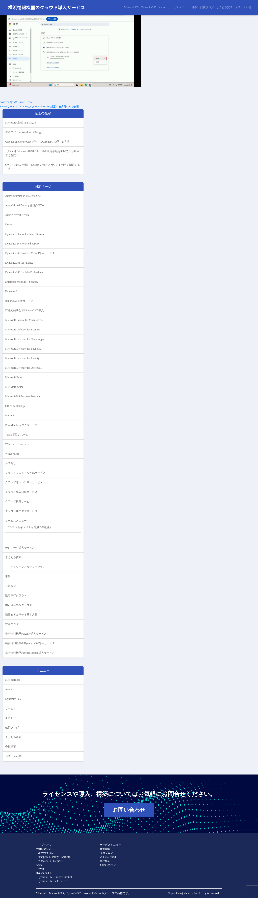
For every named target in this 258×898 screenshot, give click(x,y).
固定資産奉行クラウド (18, 605)
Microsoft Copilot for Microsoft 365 (24, 320)
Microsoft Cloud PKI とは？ (21, 122)
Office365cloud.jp (15, 406)
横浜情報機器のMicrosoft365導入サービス (30, 652)
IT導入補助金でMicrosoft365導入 (24, 310)
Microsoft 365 (12, 679)
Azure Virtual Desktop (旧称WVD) (24, 205)
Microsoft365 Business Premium (23, 396)
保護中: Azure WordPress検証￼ (23, 132)
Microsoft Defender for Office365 (23, 367)
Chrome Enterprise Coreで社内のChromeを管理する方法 (37, 141)
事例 (195, 7)
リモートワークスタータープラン (25, 566)
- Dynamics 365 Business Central (54, 877)
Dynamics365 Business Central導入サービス (30, 253)
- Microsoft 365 (44, 852)
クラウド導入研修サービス (21, 491)
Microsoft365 (131, 7)
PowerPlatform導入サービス (21, 425)
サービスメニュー (179, 7)
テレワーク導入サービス (20, 547)
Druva (8, 224)
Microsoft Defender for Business (22, 329)
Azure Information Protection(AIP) (24, 195)
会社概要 (10, 585)
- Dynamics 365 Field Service (52, 881)
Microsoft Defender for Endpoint (23, 348)
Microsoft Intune (14, 386)
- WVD (40, 869)
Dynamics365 (148, 7)
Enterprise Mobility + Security (21, 281)
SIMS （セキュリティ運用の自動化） (30, 527)
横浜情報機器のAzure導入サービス (26, 633)
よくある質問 (224, 7)
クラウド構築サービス (18, 501)
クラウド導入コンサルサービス (24, 482)
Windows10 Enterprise (17, 444)
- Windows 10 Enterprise (49, 860)
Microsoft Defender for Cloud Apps (24, 339)
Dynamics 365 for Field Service (22, 243)
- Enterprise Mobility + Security (53, 856)
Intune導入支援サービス (19, 300)
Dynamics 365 (13, 698)
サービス (10, 708)
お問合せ (10, 463)
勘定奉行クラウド (16, 595)
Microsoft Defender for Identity (22, 358)
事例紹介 (10, 718)
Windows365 (12, 453)
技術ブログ (207, 7)
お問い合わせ (243, 7)
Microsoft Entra (13, 377)
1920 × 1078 (25, 102)
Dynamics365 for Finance (19, 262)
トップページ (44, 844)
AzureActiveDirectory (17, 214)
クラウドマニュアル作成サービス (25, 472)
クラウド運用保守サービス (21, 511)
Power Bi (10, 415)
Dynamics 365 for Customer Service (24, 234)
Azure (162, 7)
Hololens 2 (11, 291)
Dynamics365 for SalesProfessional (24, 272)
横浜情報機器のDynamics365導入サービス (30, 643)
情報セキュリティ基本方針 (21, 614)
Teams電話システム (16, 434)
